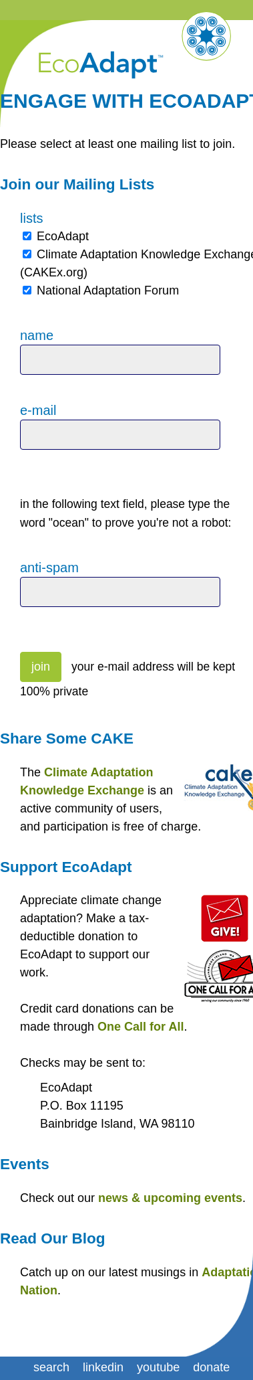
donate (211, 1367)
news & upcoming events (170, 1198)
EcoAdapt (63, 236)
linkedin (103, 1367)
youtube (158, 1367)
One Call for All (140, 1026)
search (51, 1367)
